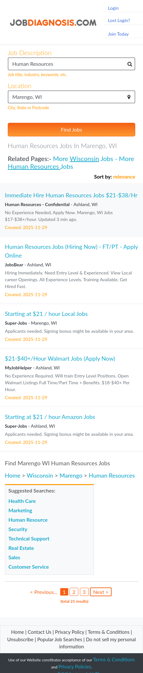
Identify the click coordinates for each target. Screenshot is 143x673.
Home (12, 475)
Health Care (22, 501)
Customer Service (28, 566)
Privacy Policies (74, 666)
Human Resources (34, 166)
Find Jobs (71, 129)
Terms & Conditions (109, 632)
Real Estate (21, 548)
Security (17, 529)
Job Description (29, 52)
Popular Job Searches (59, 639)
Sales (14, 557)
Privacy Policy (69, 632)
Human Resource (28, 519)
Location (19, 85)
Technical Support (29, 538)
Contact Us (39, 632)
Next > (100, 592)
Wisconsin (84, 158)
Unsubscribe (20, 639)
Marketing (20, 510)
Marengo (71, 475)
